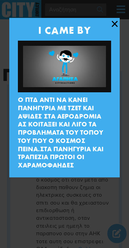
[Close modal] (115, 24)
